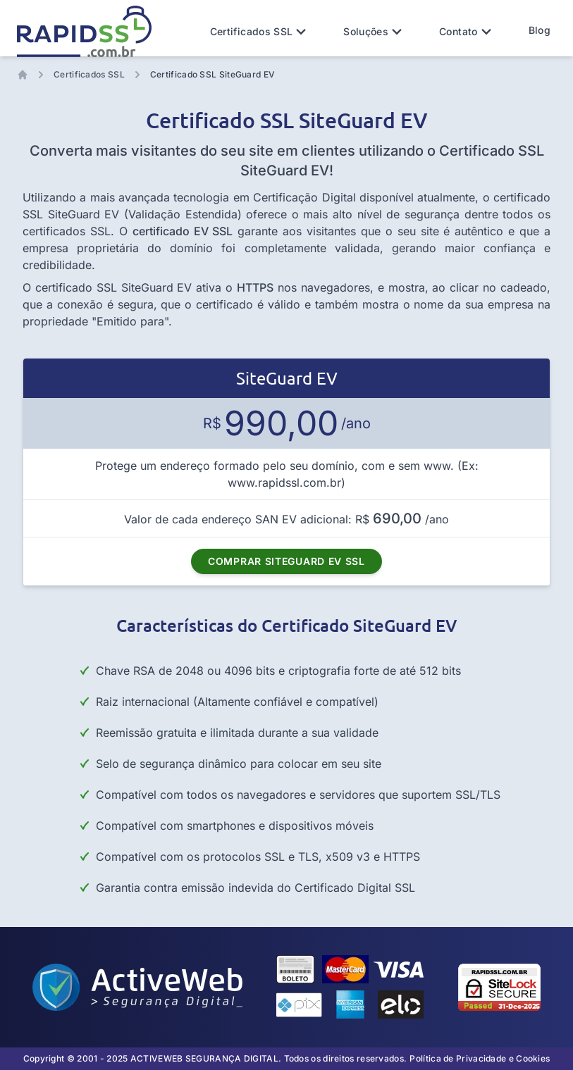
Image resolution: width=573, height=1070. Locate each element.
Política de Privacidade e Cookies (479, 1058)
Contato (466, 31)
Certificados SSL (260, 31)
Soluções (374, 31)
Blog (539, 30)
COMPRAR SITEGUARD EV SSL (286, 561)
